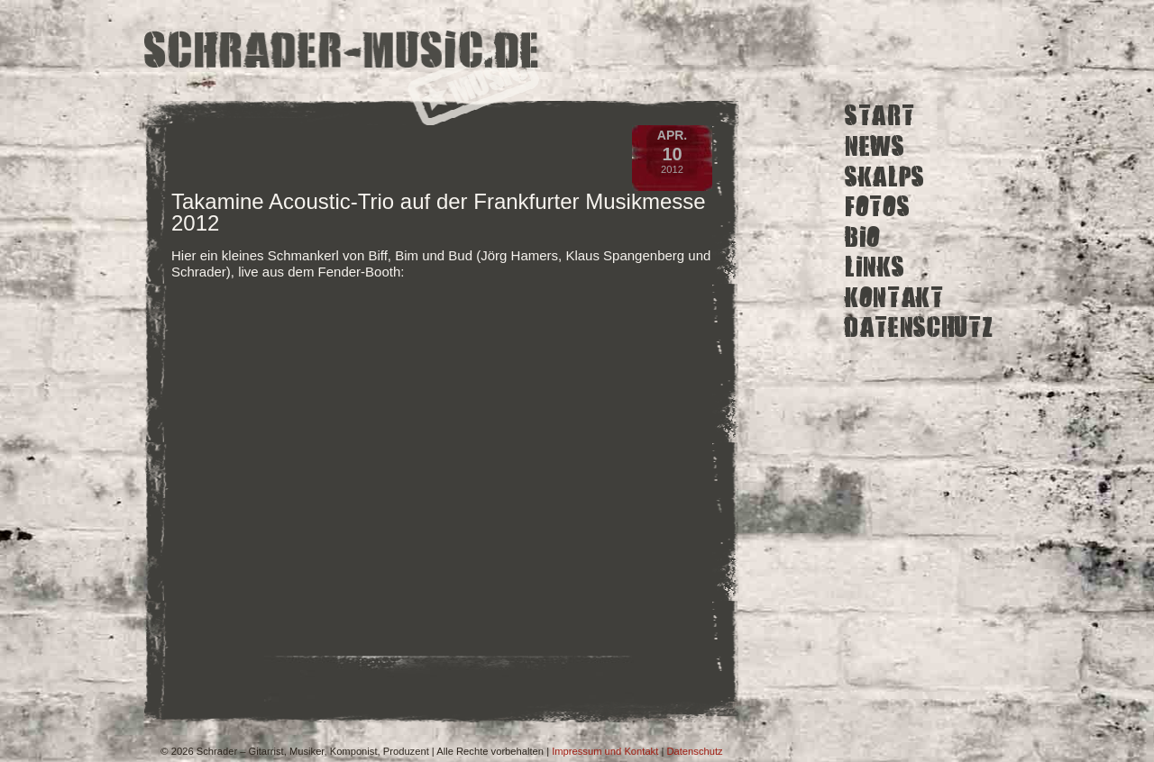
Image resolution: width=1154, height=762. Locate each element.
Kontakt (894, 298)
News (875, 146)
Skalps (885, 176)
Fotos (877, 207)
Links (874, 267)
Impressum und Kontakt (605, 751)
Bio (863, 236)
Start (879, 116)
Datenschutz (919, 327)
